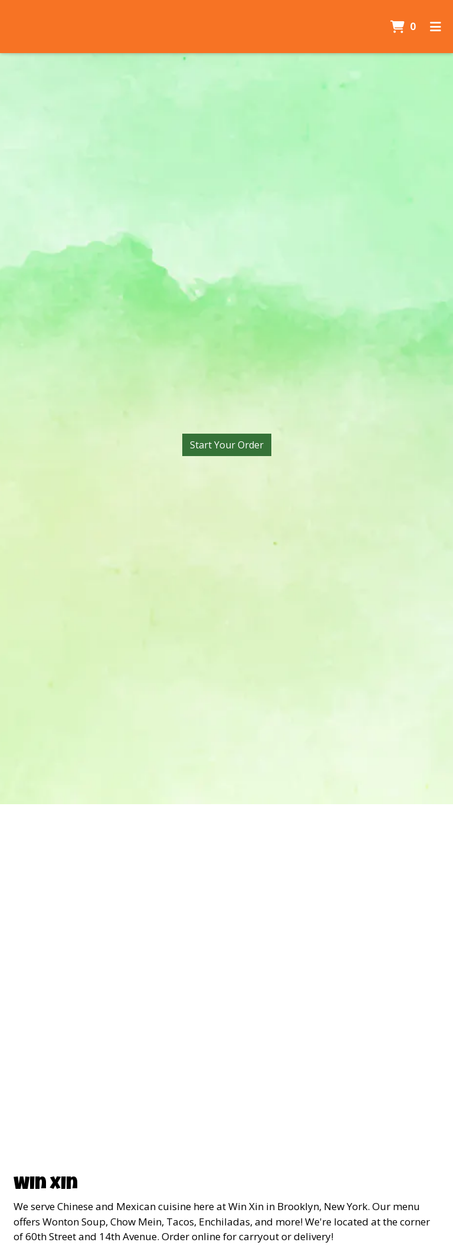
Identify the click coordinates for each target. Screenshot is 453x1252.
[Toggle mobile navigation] (435, 26)
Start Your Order (227, 444)
